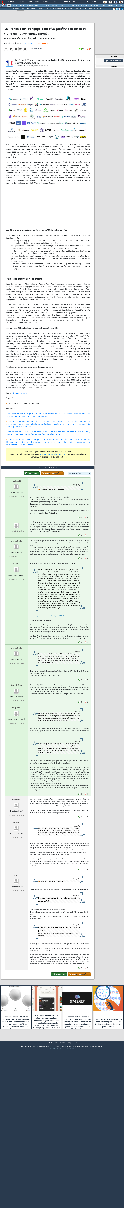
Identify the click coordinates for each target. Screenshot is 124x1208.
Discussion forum (114, 61)
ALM (47, 6)
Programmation (86, 6)
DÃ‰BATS (77, 9)
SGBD (96, 6)
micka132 (16, 545)
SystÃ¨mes (119, 6)
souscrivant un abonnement (52, 476)
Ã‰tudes (77, 2)
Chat (45, 2)
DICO (90, 9)
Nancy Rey (28, 65)
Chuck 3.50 (16, 749)
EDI (77, 6)
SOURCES (68, 9)
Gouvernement (20, 414)
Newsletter (56, 2)
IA (42, 6)
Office (103, 6)
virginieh (16, 771)
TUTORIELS (16, 9)
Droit (86, 2)
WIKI (85, 9)
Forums (11, 2)
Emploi (67, 2)
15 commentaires (42, 65)
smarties (16, 863)
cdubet (16, 886)
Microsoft (54, 6)
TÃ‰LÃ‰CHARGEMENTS (54, 9)
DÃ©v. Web (70, 6)
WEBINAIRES (31, 9)
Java (62, 6)
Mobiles (110, 6)
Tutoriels (22, 2)
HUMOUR (97, 9)
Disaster (16, 627)
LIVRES (40, 9)
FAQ (31, 2)
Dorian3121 (16, 605)
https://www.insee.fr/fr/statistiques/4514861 (50, 680)
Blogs (38, 2)
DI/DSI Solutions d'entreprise (23, 6)
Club (93, 2)
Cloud (37, 6)
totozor (16, 939)
